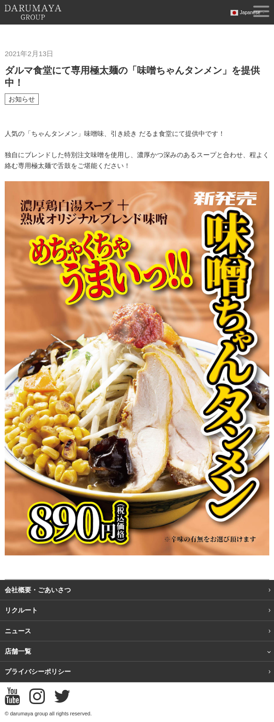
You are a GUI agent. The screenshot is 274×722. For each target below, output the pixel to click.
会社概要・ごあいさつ (38, 590)
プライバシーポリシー (38, 671)
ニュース (18, 631)
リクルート (21, 610)
